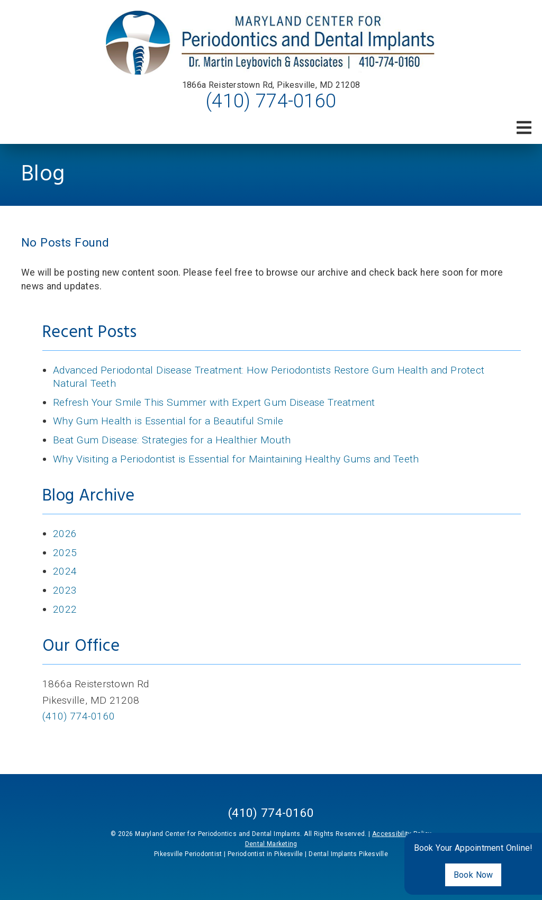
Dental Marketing (271, 844)
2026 (65, 534)
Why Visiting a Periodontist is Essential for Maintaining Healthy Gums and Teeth (236, 459)
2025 (65, 553)
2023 (65, 590)
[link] (271, 43)
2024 (65, 571)
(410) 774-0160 (271, 101)
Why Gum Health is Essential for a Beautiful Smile (168, 421)
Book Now (473, 875)
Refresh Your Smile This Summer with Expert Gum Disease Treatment (214, 402)
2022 (65, 609)
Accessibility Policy (402, 834)
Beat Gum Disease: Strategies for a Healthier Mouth (172, 440)
